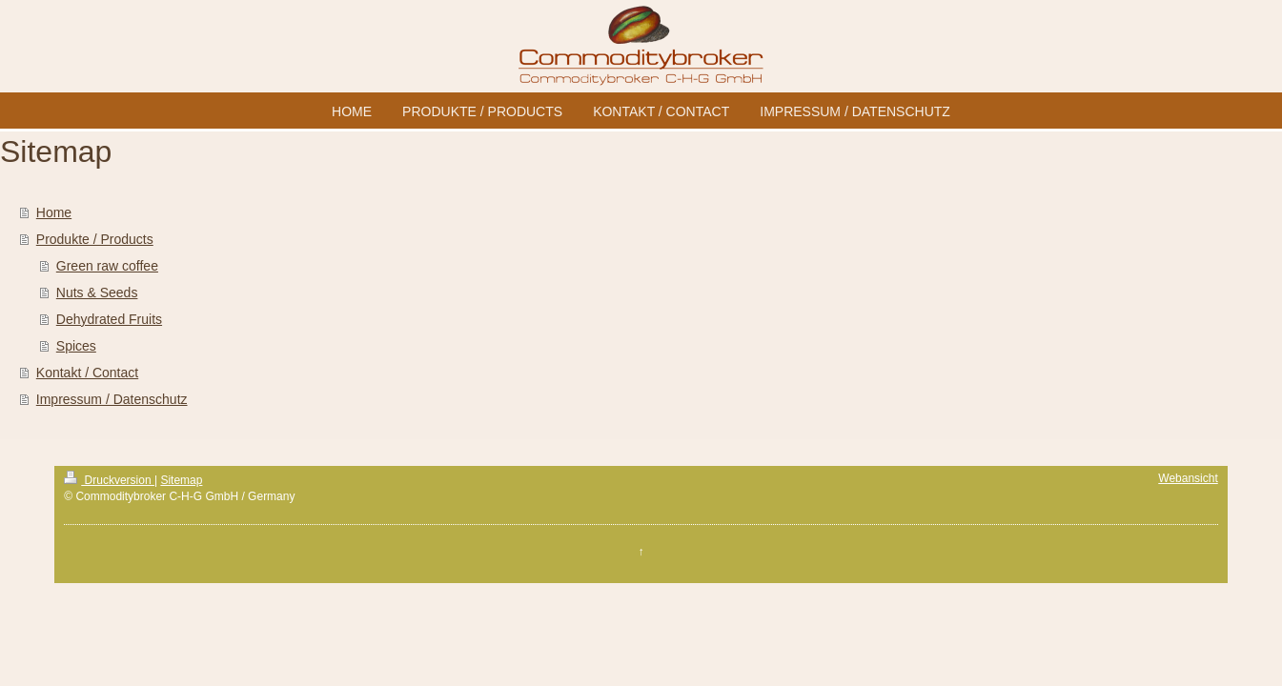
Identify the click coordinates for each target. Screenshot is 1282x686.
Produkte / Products (94, 239)
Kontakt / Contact (87, 372)
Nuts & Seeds (97, 292)
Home (53, 212)
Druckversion (109, 480)
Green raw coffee (107, 265)
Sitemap (181, 480)
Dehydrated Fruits (109, 319)
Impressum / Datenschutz (112, 399)
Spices (76, 345)
